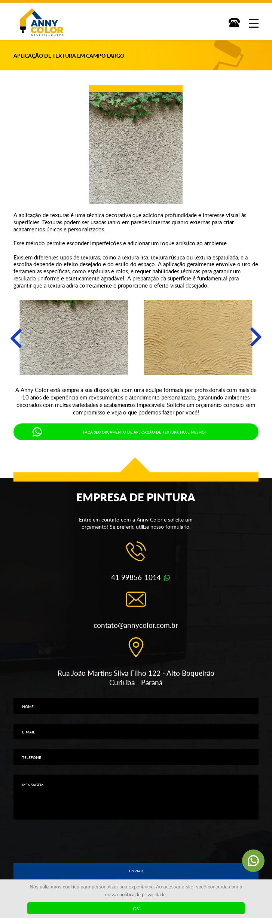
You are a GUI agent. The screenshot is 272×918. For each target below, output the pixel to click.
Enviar (136, 870)
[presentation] (136, 841)
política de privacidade (142, 894)
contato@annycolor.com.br (136, 625)
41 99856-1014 (136, 577)
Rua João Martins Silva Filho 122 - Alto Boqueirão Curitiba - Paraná (136, 677)
